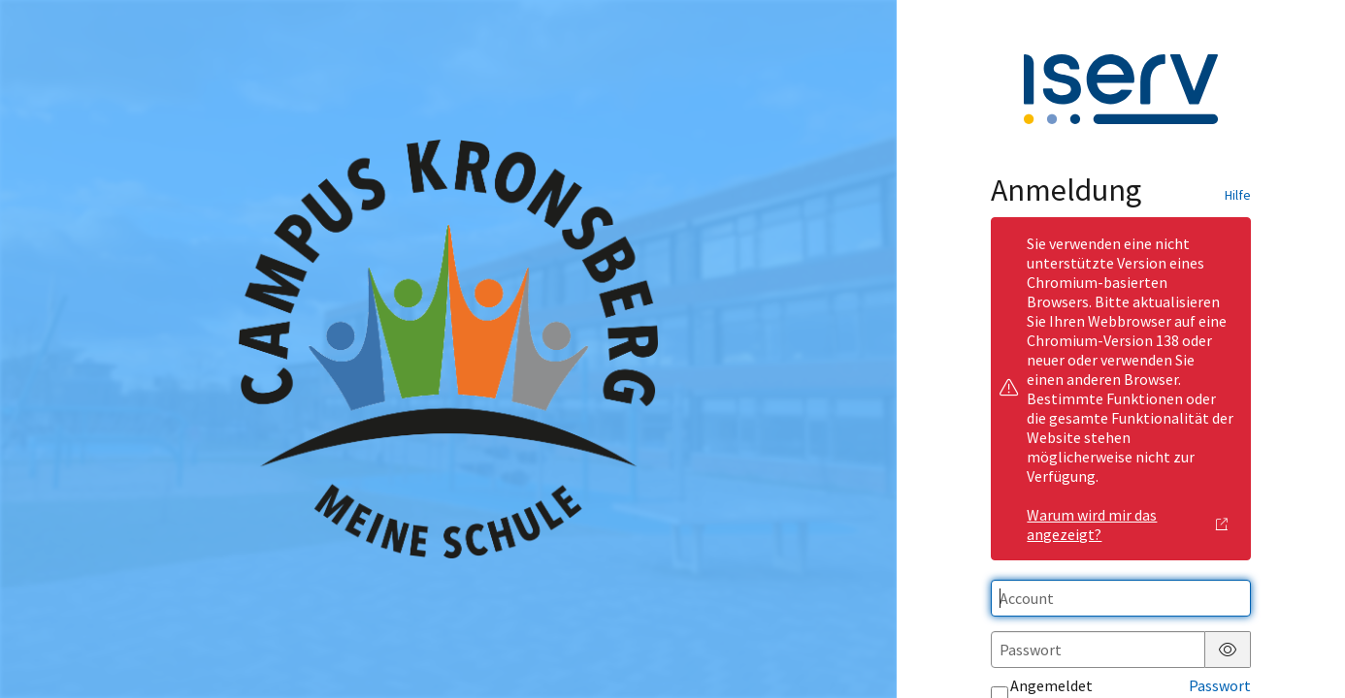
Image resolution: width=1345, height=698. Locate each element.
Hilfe (1238, 195)
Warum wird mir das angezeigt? (1127, 524)
